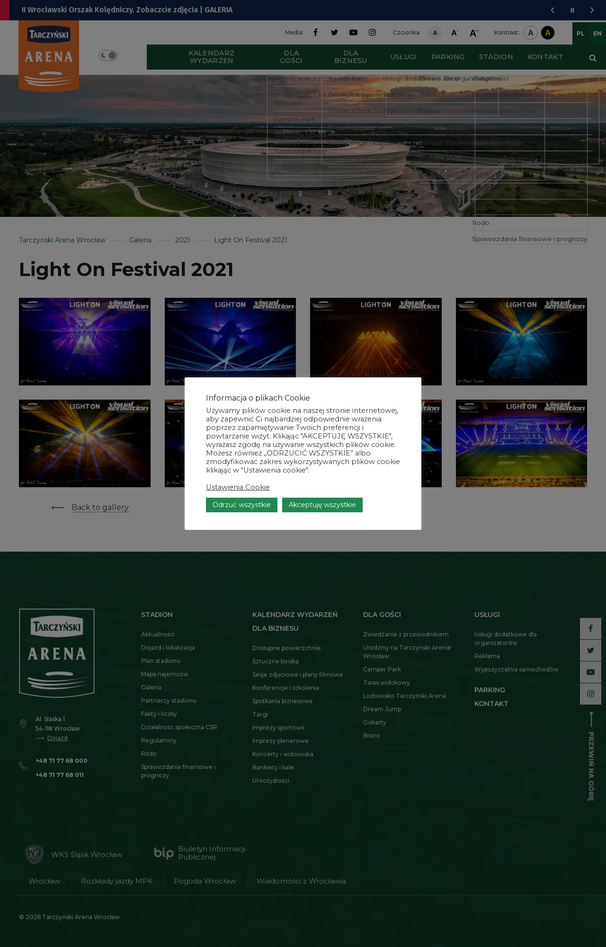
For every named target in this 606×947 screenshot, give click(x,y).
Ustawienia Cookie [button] (238, 503)
